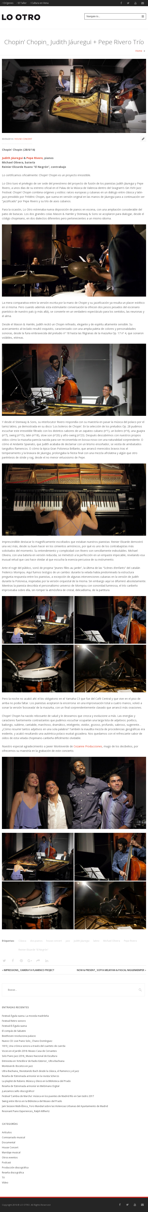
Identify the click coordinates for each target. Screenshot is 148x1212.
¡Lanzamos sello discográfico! (18, 1091)
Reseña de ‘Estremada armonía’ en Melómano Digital (30, 1086)
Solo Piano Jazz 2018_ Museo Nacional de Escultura (29, 1056)
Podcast (6, 1162)
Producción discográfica (15, 1167)
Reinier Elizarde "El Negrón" (33, 949)
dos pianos (36, 940)
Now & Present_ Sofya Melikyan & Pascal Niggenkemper (110, 970)
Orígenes (8, 3)
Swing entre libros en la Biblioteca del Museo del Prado (32, 1101)
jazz (68, 940)
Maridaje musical (11, 1152)
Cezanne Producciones (88, 746)
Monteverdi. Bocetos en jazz (17, 1066)
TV (3, 1177)
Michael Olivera (111, 940)
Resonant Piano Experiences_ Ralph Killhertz (26, 1111)
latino (96, 940)
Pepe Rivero (34, 158)
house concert (54, 940)
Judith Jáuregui (12, 158)
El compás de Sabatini (14, 1031)
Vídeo (5, 1182)
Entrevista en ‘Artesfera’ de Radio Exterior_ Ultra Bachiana (33, 1061)
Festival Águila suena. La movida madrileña (25, 1015)
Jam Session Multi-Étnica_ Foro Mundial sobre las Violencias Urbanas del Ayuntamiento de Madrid (55, 1106)
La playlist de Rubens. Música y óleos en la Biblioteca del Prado (36, 1081)
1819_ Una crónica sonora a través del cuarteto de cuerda (33, 1046)
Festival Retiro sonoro (14, 1021)
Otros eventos (10, 1157)
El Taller (22, 3)
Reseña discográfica (13, 1172)
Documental (8, 1142)
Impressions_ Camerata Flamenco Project (29, 970)
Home (138, 50)
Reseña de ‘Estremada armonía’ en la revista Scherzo (30, 1076)
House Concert (23, 138)
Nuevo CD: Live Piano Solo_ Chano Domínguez (27, 1041)
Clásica (22, 940)
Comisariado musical (13, 1137)
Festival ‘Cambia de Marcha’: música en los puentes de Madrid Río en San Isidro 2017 (48, 1096)
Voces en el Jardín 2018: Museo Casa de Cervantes (29, 1051)
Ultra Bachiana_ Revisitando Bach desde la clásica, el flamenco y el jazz (40, 1071)
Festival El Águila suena (14, 1026)
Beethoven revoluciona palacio (19, 1036)
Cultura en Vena (40, 3)
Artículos (7, 1132)
